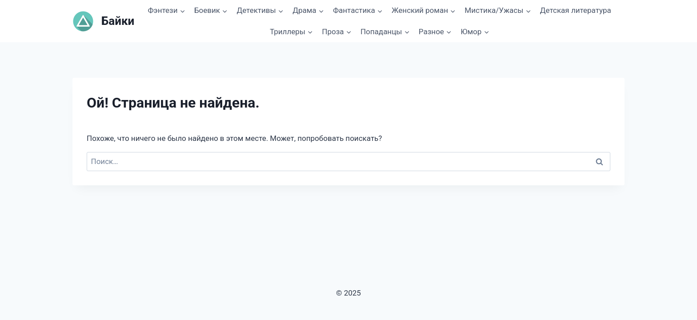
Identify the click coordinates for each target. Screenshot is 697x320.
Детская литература (575, 10)
